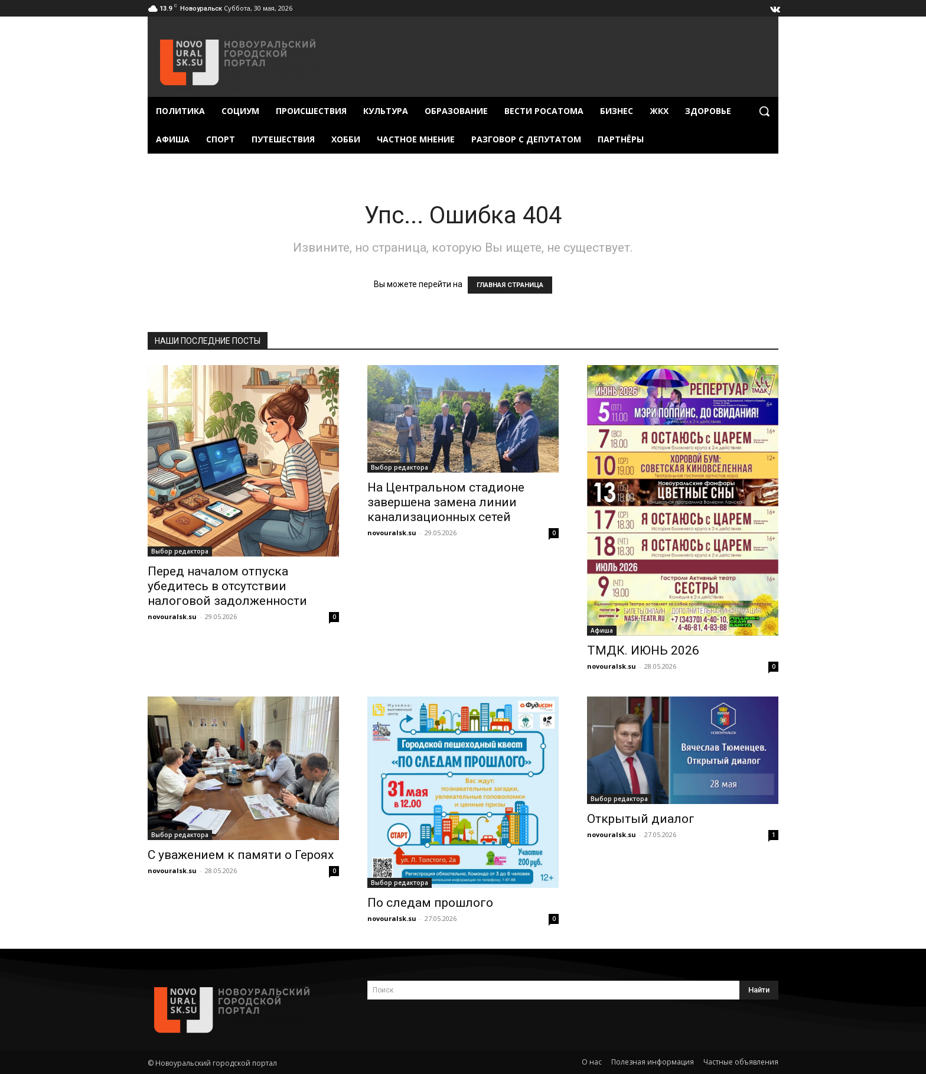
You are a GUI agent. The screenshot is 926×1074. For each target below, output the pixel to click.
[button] (764, 111)
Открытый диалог (640, 819)
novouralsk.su (172, 616)
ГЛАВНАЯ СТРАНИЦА (510, 285)
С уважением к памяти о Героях (241, 855)
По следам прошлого (430, 903)
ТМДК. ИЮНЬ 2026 (643, 650)
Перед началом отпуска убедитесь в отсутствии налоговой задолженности (227, 586)
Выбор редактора (179, 551)
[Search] (758, 990)
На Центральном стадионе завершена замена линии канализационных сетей (445, 502)
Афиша (602, 630)
